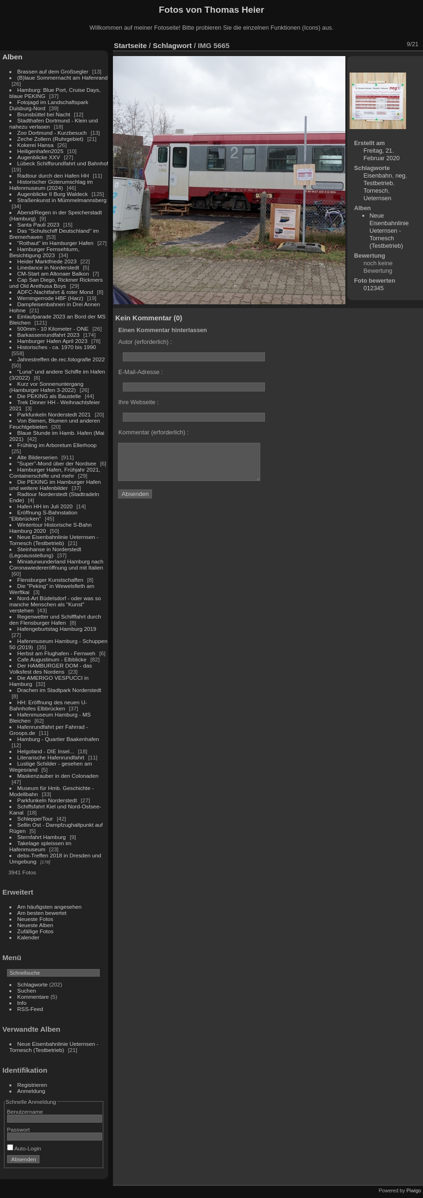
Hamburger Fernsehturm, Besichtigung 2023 (44, 252)
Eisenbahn (378, 175)
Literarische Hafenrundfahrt (51, 757)
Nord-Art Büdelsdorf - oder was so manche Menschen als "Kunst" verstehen (55, 604)
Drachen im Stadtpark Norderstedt (59, 690)
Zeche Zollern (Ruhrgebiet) (50, 139)
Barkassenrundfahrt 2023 (48, 335)
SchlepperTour (35, 818)
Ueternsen (377, 198)
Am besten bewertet (42, 913)
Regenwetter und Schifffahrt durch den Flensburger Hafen (55, 619)
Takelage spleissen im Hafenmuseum (40, 846)
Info (22, 1003)
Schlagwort (172, 45)
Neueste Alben (35, 925)
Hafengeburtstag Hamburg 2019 (56, 629)
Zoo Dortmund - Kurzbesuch (52, 133)
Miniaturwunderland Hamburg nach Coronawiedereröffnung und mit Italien (56, 564)
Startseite (130, 45)
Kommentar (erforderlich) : (153, 432)
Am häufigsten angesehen (49, 907)
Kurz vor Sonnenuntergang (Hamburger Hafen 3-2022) (46, 387)
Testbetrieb (378, 183)
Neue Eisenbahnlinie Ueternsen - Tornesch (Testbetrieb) (53, 540)
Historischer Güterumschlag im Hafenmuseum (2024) (51, 185)
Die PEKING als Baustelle (49, 396)
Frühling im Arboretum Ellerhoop (57, 445)
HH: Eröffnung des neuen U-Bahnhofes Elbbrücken (48, 705)
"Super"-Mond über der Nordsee (56, 463)
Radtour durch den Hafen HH (53, 175)
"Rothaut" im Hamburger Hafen (55, 243)
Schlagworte (32, 984)
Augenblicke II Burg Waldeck (52, 194)
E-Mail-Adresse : (140, 371)
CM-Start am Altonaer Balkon (53, 273)
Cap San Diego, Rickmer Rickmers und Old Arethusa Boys (56, 283)
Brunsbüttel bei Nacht (44, 114)
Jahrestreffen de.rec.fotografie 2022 (61, 359)
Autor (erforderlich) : (145, 341)
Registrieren (32, 1085)
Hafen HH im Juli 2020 (45, 506)
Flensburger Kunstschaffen (50, 580)
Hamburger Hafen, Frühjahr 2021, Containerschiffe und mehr (54, 472)
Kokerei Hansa (35, 145)
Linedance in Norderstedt (48, 267)
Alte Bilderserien (37, 457)
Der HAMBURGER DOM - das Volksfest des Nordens (50, 668)
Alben (12, 57)
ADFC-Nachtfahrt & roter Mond (55, 292)
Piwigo (414, 1190)
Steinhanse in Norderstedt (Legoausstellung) (45, 552)
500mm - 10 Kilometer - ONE (53, 329)
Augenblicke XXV (38, 157)
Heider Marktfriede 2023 (47, 261)
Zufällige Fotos (35, 931)
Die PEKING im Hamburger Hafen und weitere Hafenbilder (55, 485)
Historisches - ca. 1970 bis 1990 (56, 347)
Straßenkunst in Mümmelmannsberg (62, 200)
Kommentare (33, 997)
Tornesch (376, 190)
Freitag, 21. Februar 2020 (382, 154)
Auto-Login (24, 1148)
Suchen (26, 990)
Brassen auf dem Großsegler (52, 71)
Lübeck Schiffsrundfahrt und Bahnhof (62, 163)
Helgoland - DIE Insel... (45, 751)
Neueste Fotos (35, 919)
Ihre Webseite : (138, 402)
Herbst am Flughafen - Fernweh (57, 653)
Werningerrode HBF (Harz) (50, 298)
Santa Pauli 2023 (38, 224)
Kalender (28, 937)
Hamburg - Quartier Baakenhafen (58, 739)
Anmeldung (31, 1091)
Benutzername (25, 1111)
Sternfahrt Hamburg (41, 837)
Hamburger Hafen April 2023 (52, 341)
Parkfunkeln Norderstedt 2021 (54, 414)
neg (400, 175)
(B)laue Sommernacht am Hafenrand (62, 77)
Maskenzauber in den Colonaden (58, 776)
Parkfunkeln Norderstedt (47, 800)
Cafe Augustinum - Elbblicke (52, 659)
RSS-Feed (30, 1009)
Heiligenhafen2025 (40, 151)
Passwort (18, 1129)
